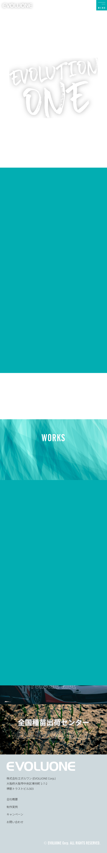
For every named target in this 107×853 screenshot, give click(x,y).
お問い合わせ (15, 822)
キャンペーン (15, 814)
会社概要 (12, 799)
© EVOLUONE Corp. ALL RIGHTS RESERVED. (72, 843)
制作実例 (12, 807)
